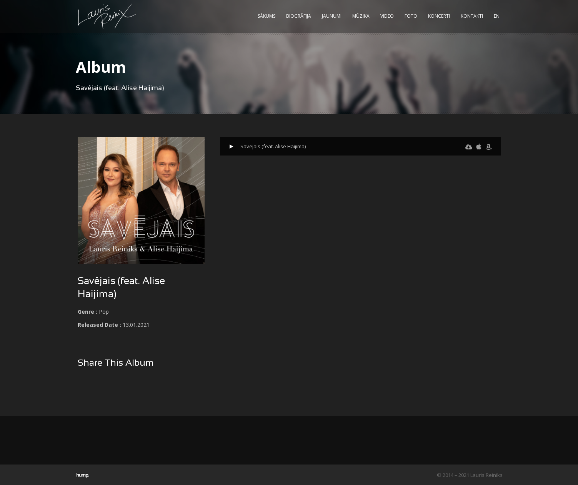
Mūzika (361, 16)
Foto (411, 16)
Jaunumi (331, 16)
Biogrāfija (298, 16)
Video (387, 16)
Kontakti (472, 16)
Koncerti (439, 16)
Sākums (266, 16)
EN (497, 16)
